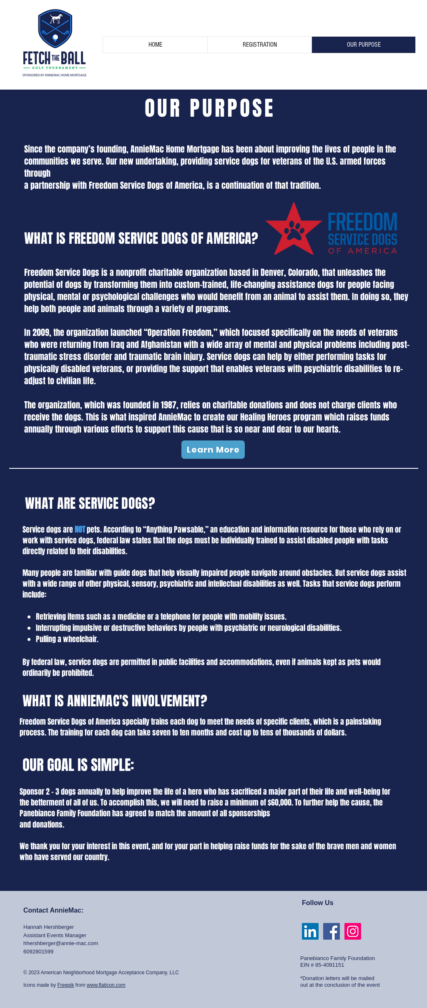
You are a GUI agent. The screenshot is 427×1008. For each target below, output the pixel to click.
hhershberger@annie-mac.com (60, 943)
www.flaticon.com (106, 985)
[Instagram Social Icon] (352, 931)
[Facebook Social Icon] (331, 931)
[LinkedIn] (310, 931)
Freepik (65, 985)
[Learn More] (213, 449)
